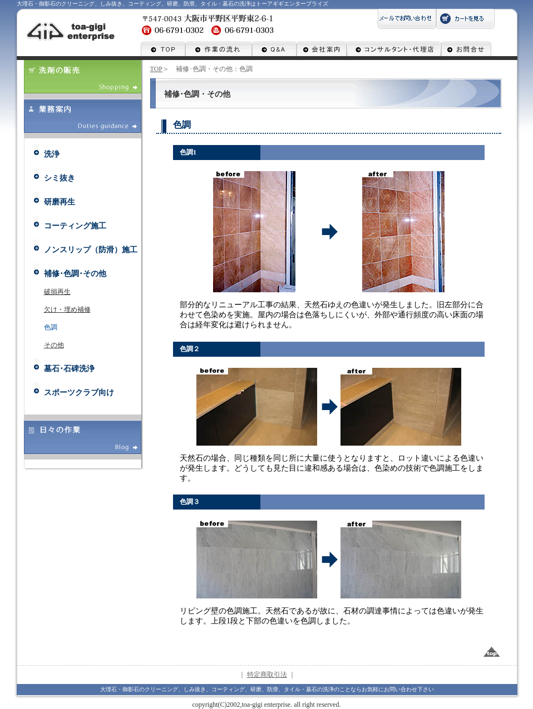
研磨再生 (59, 202)
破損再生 (57, 292)
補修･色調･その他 (75, 273)
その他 (54, 345)
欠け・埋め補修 (67, 309)
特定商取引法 (267, 674)
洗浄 (52, 154)
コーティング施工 (75, 226)
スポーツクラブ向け (79, 392)
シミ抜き (59, 178)
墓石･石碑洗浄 (69, 369)
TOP (156, 69)
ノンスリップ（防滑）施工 (90, 250)
